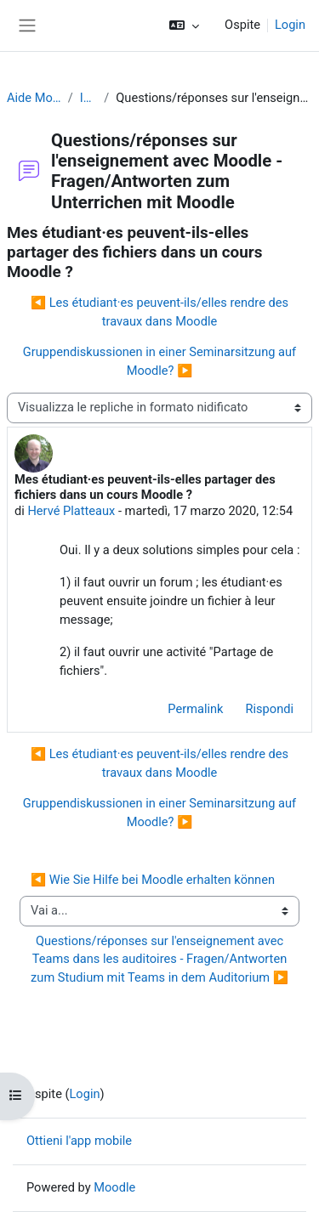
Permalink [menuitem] (195, 708)
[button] (184, 25)
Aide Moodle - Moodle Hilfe (34, 97)
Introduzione (89, 97)
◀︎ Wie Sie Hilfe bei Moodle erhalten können (153, 879)
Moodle (114, 1187)
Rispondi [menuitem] (270, 708)
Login (290, 24)
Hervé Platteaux (71, 510)
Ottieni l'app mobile (79, 1140)
